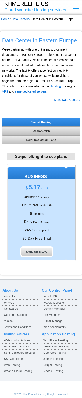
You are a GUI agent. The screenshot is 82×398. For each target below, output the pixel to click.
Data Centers (20, 19)
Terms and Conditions (17, 327)
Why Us (9, 302)
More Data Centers (67, 99)
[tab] (41, 122)
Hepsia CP (50, 296)
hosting (56, 86)
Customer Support (15, 314)
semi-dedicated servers (31, 91)
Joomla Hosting (53, 358)
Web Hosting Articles (17, 340)
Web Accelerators (54, 327)
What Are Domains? (16, 346)
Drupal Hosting (52, 365)
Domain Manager (54, 308)
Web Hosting (12, 365)
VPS (5, 91)
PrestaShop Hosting (56, 346)
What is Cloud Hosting (18, 371)
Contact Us (11, 308)
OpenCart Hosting (54, 352)
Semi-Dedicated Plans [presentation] (41, 139)
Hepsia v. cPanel (54, 302)
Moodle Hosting (53, 371)
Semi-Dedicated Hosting (19, 352)
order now (36, 251)
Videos (8, 321)
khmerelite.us (26, 4)
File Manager (51, 314)
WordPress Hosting (55, 340)
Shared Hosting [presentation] (40, 122)
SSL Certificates (14, 358)
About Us (10, 296)
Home (5, 19)
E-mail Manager (53, 321)
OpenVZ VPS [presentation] (41, 131)
